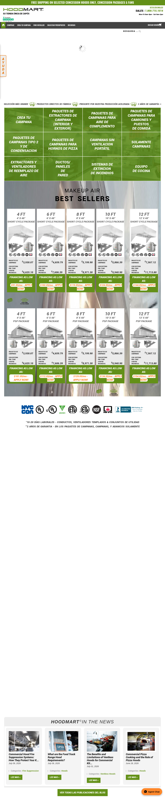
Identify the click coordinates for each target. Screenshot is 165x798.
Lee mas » (15, 777)
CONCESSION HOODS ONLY (81, 2)
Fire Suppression (30, 771)
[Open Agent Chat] (151, 791)
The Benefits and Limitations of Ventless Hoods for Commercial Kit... (100, 759)
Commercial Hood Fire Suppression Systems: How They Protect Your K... (24, 757)
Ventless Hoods (107, 774)
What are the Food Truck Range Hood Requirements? (61, 757)
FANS (131, 2)
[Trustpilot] (8, 18)
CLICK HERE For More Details (24, 303)
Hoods (64, 771)
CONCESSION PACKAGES (111, 2)
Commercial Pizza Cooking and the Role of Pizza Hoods (139, 757)
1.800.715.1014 (154, 10)
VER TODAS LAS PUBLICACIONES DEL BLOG (82, 792)
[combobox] (132, 31)
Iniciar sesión (153, 25)
